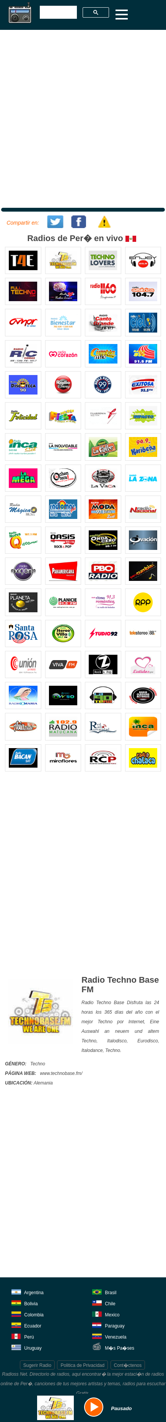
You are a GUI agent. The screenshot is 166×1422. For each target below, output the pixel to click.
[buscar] (57, 12)
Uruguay (26, 1347)
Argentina (27, 1291)
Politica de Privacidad (82, 1365)
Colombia (27, 1313)
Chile (104, 1302)
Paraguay (108, 1325)
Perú (22, 1336)
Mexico (105, 1313)
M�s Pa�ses (113, 1347)
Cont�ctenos (128, 1365)
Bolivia (24, 1302)
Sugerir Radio (37, 1365)
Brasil (104, 1291)
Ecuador (26, 1325)
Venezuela (109, 1336)
